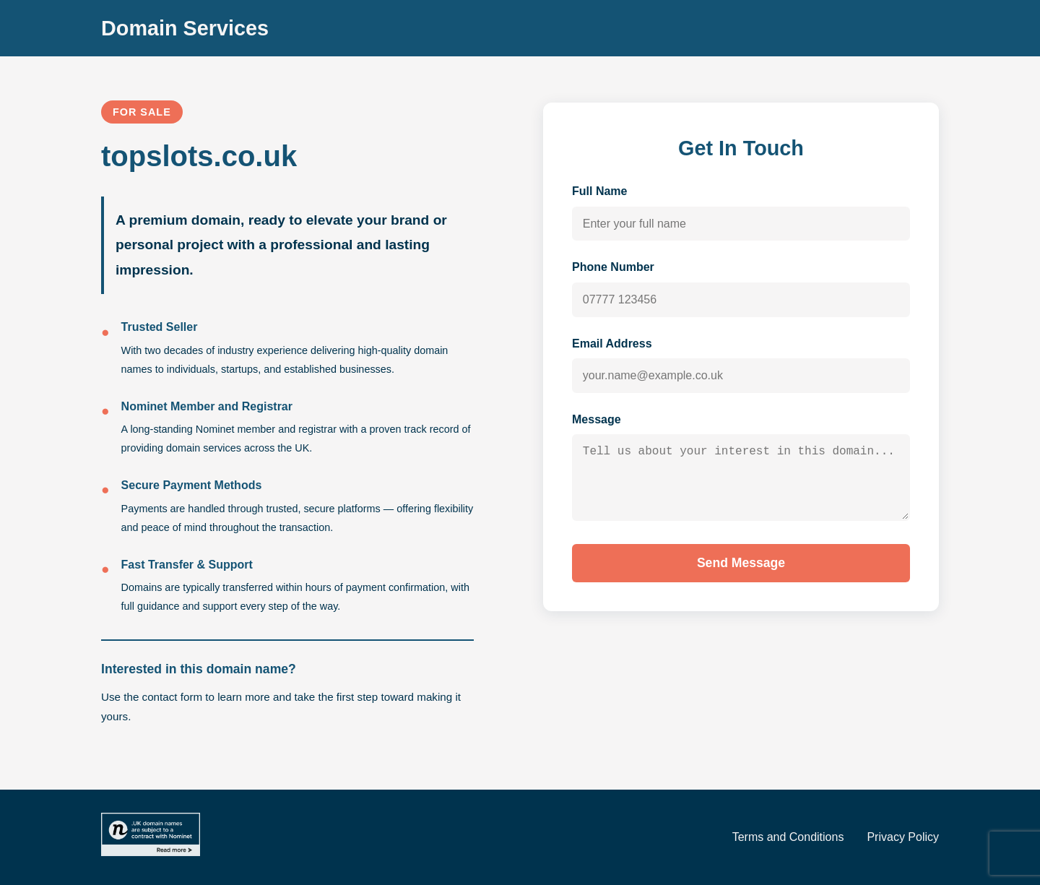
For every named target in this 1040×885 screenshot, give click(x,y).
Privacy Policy (903, 837)
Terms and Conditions (788, 837)
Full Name (599, 191)
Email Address (612, 343)
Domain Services (185, 28)
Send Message (741, 576)
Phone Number (613, 267)
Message (596, 419)
